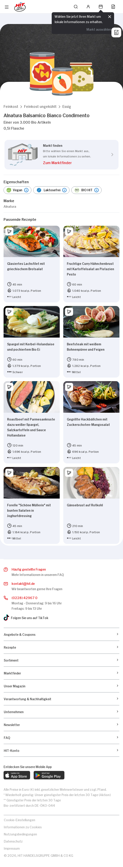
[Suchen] (75, 6)
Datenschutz (13, 841)
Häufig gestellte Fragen (29, 569)
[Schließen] (109, 16)
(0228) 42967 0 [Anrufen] (24, 597)
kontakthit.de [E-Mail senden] (23, 583)
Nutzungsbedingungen (20, 834)
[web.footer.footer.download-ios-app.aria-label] (17, 775)
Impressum (12, 848)
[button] (11, 106)
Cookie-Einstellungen (19, 819)
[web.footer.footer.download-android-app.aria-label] (49, 775)
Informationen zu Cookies (23, 827)
